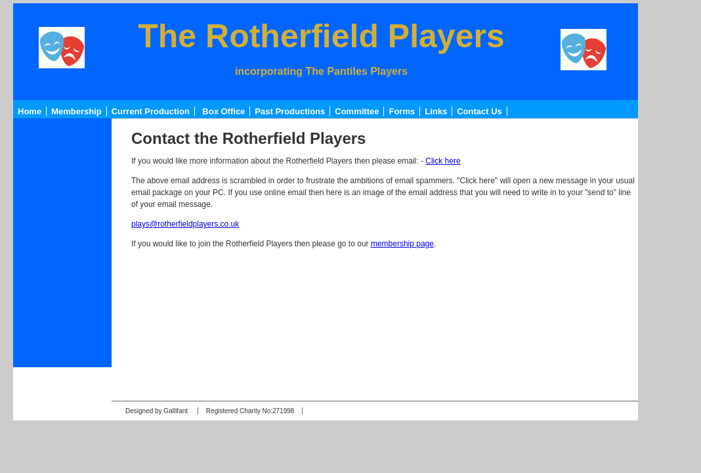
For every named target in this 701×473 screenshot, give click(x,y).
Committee (357, 111)
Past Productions (290, 111)
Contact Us (479, 111)
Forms (402, 111)
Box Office (223, 111)
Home (29, 111)
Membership (76, 111)
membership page (402, 243)
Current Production (151, 111)
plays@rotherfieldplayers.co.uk (185, 224)
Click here (442, 161)
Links (436, 111)
